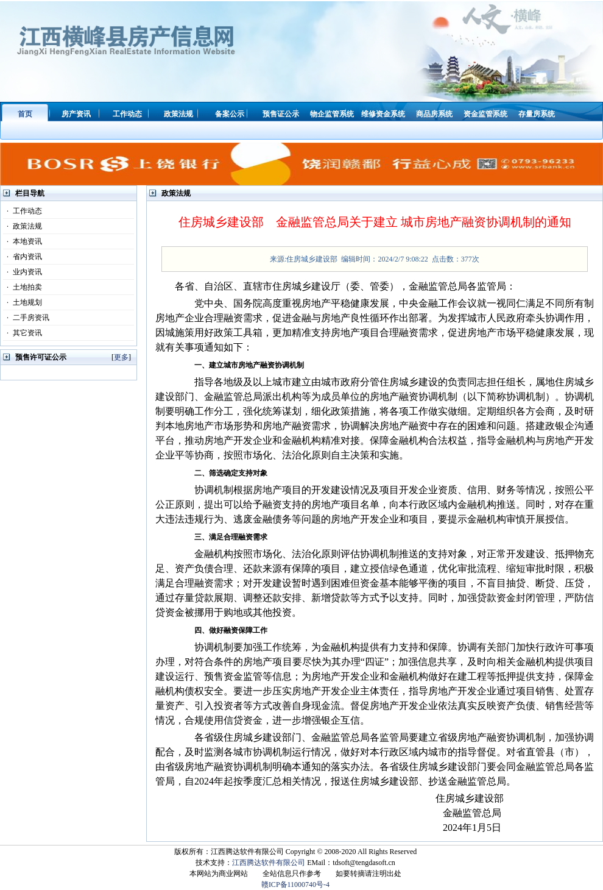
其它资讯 (22, 333)
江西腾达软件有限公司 (268, 862)
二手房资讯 (26, 317)
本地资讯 (22, 241)
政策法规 (22, 226)
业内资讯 (22, 272)
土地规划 (22, 302)
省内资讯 (22, 256)
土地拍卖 (22, 287)
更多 (121, 357)
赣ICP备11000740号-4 (295, 884)
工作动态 (22, 211)
